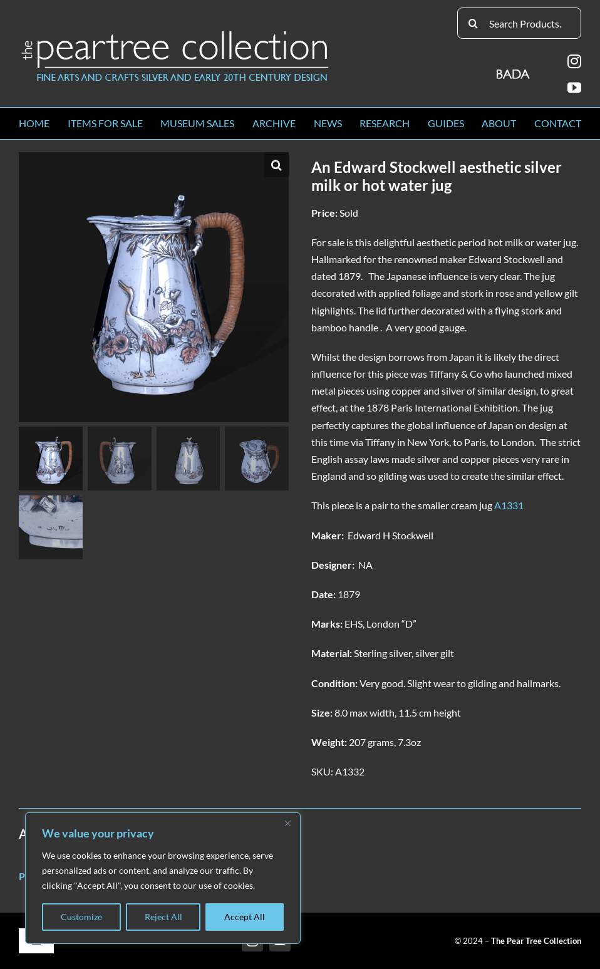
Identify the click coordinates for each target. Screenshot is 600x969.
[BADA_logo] (514, 70)
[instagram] (574, 61)
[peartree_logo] (175, 33)
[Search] (473, 23)
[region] (163, 878)
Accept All (244, 916)
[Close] (287, 823)
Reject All (163, 916)
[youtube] (574, 88)
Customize (81, 916)
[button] (276, 164)
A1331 (509, 505)
